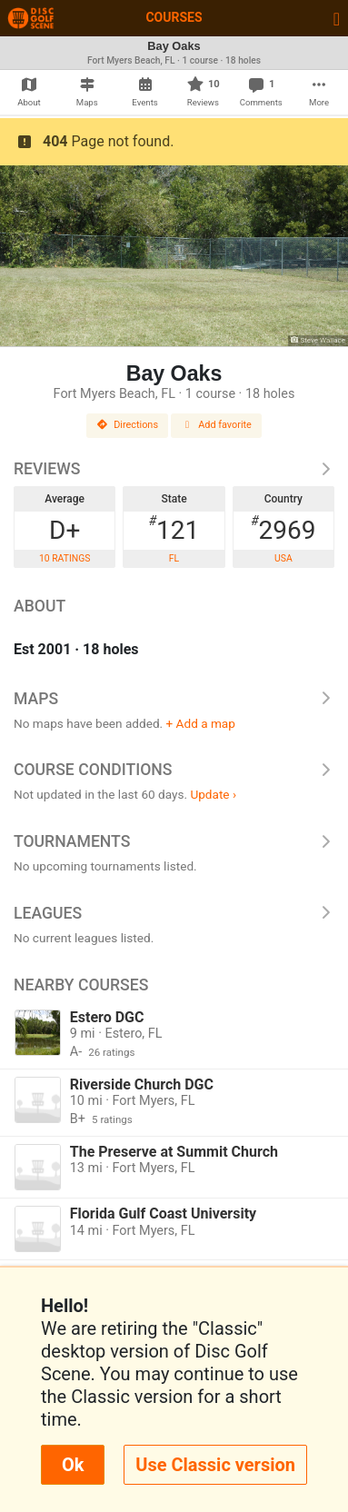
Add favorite (216, 425)
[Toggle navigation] (337, 18)
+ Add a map (200, 723)
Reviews (174, 469)
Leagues (174, 913)
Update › (213, 794)
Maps (174, 699)
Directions (127, 425)
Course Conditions (174, 770)
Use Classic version (215, 1465)
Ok (73, 1465)
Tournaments (174, 841)
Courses (173, 17)
